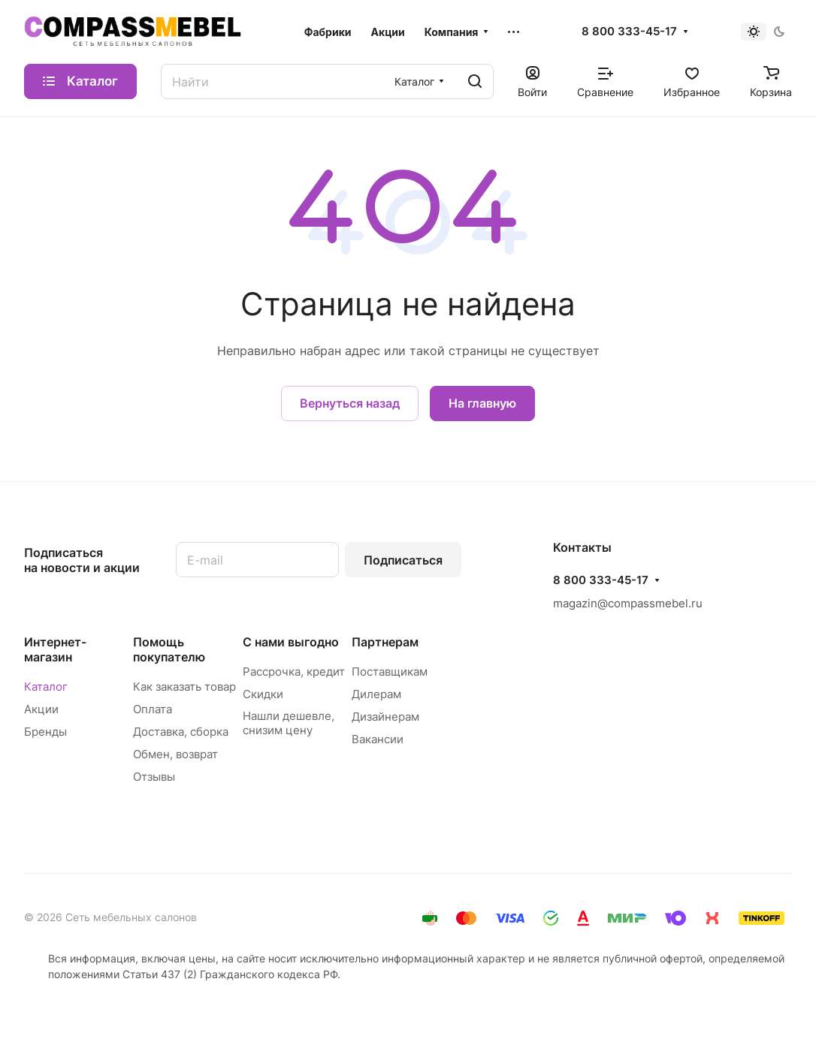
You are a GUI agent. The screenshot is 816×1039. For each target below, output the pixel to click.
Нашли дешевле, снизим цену (288, 723)
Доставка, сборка (180, 731)
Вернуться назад (350, 403)
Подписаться (403, 560)
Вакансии (377, 739)
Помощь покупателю (169, 649)
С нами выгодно (291, 641)
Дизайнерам (385, 716)
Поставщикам (390, 671)
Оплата (152, 709)
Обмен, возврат (175, 754)
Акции (41, 709)
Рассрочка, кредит (294, 671)
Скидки (263, 694)
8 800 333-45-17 (629, 31)
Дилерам (376, 694)
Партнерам (385, 641)
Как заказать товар (184, 686)
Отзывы (154, 776)
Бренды (45, 731)
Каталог (46, 686)
